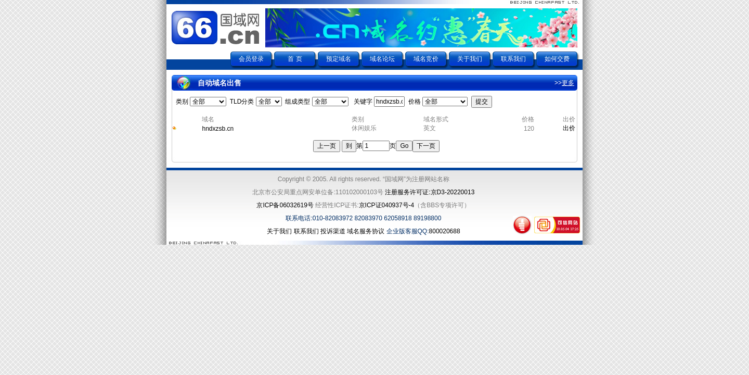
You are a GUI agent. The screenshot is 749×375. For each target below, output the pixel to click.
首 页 (295, 59)
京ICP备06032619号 (284, 205)
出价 (569, 128)
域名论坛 (382, 59)
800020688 (444, 231)
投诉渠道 (332, 231)
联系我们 (513, 59)
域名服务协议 (365, 231)
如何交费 (557, 59)
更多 (568, 82)
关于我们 (469, 59)
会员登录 (251, 59)
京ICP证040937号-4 (387, 205)
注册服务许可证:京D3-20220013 (429, 192)
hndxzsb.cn (218, 128)
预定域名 (338, 59)
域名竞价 (426, 59)
